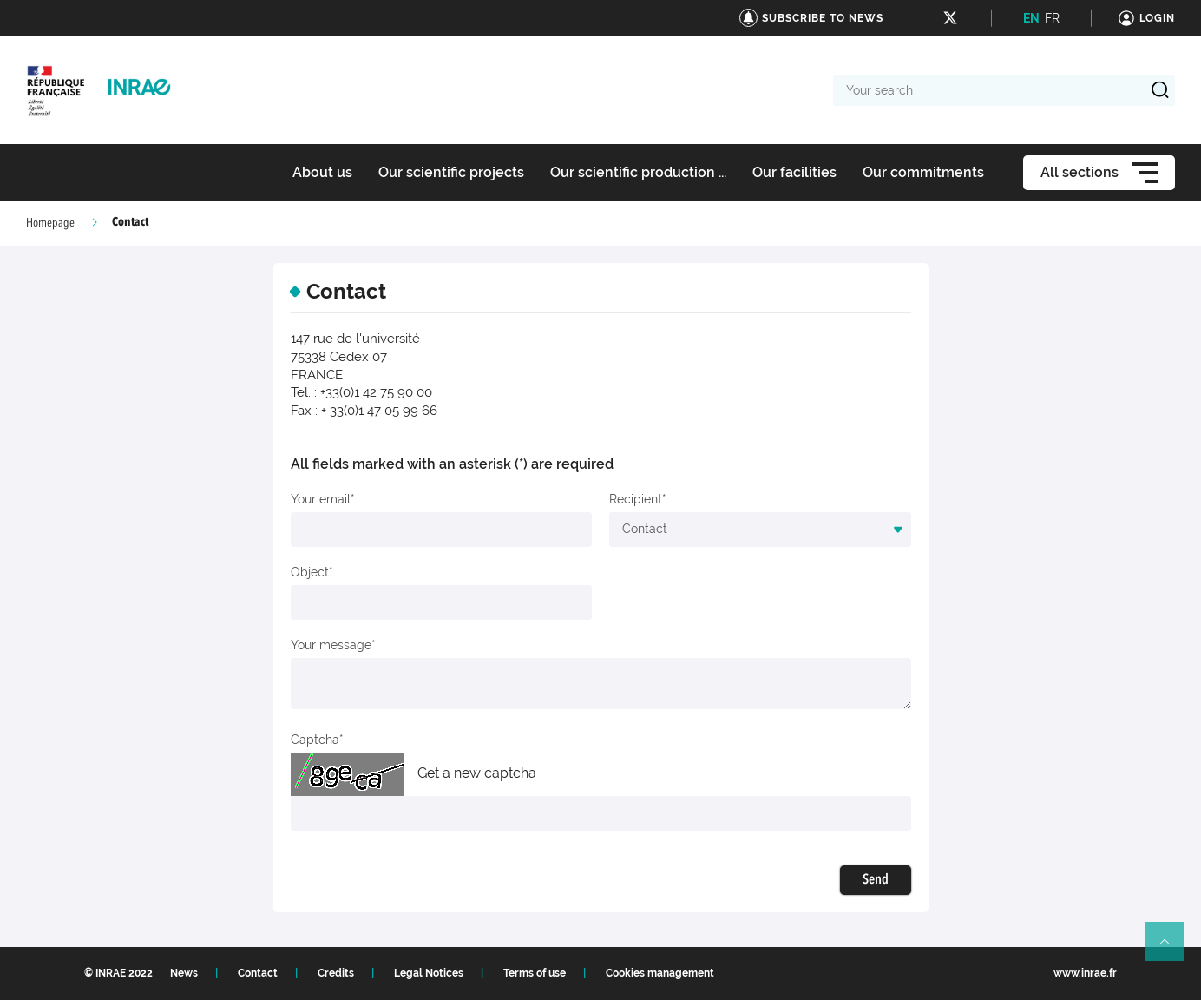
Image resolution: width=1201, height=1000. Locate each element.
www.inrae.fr (1085, 973)
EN (1031, 18)
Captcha (315, 740)
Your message (331, 645)
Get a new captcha (476, 773)
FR (1052, 18)
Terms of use (534, 973)
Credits (336, 973)
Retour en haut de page (1171, 949)
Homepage (50, 223)
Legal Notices (428, 973)
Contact (258, 973)
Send (876, 880)
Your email (321, 499)
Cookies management (660, 973)
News (184, 973)
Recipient (635, 499)
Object (310, 572)
